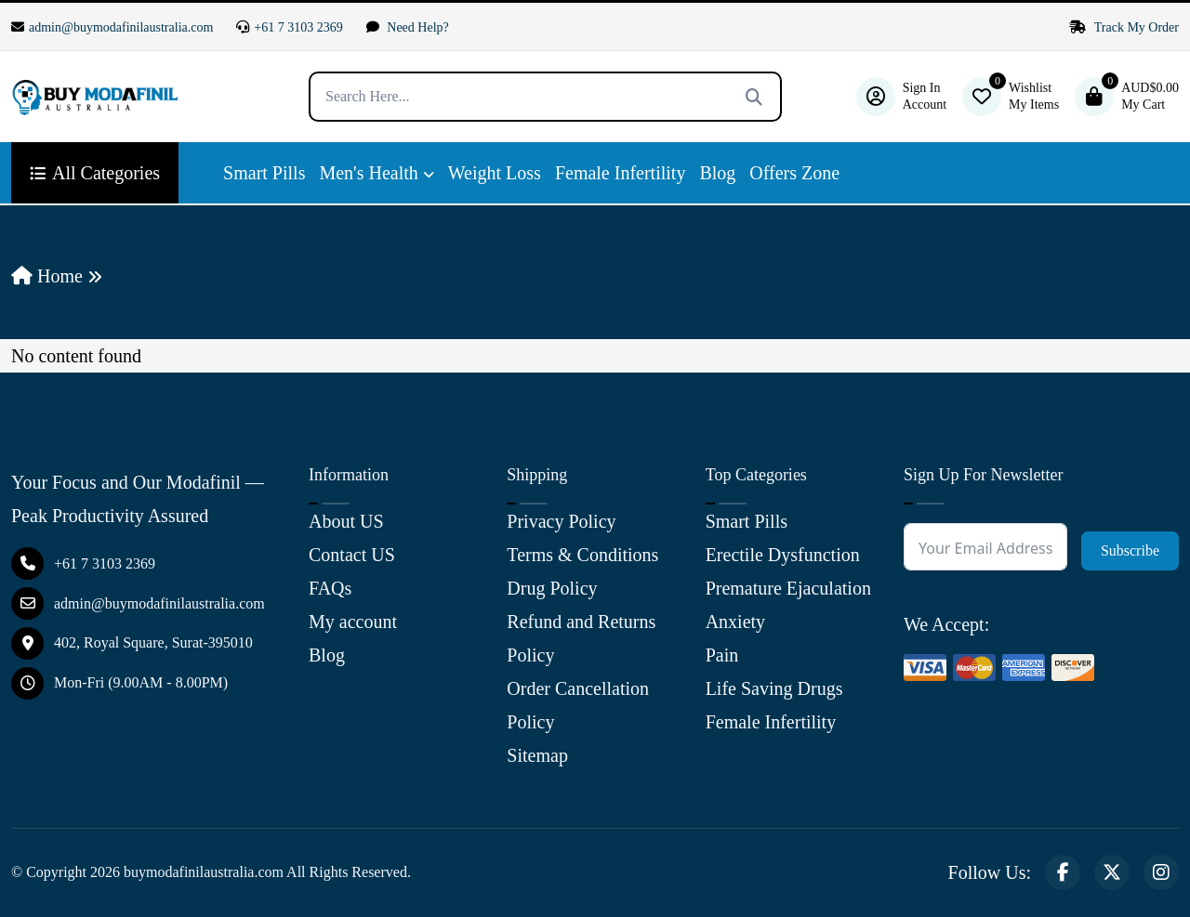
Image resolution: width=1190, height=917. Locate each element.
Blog (717, 173)
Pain (722, 655)
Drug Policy (552, 588)
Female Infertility (620, 173)
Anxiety (735, 621)
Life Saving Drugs (774, 688)
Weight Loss (494, 173)
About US (346, 521)
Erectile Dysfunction (783, 554)
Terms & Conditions (582, 554)
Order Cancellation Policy (578, 705)
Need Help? (407, 27)
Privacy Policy (561, 521)
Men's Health (368, 173)
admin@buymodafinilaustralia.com (112, 27)
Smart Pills (264, 173)
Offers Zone (794, 173)
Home (47, 276)
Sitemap (537, 755)
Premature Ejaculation (788, 588)
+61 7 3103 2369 (289, 27)
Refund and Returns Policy (581, 638)
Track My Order (1124, 27)
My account (353, 621)
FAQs (330, 588)
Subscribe (1130, 550)
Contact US (352, 554)
